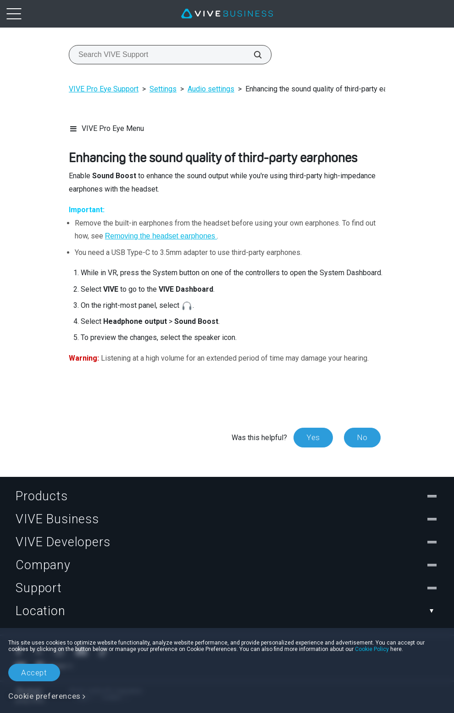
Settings (163, 89)
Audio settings (211, 89)
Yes (313, 437)
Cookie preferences (44, 696)
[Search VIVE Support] (253, 54)
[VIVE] (227, 14)
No (362, 437)
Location (227, 611)
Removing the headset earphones (161, 236)
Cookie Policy (372, 649)
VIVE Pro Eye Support (103, 89)
